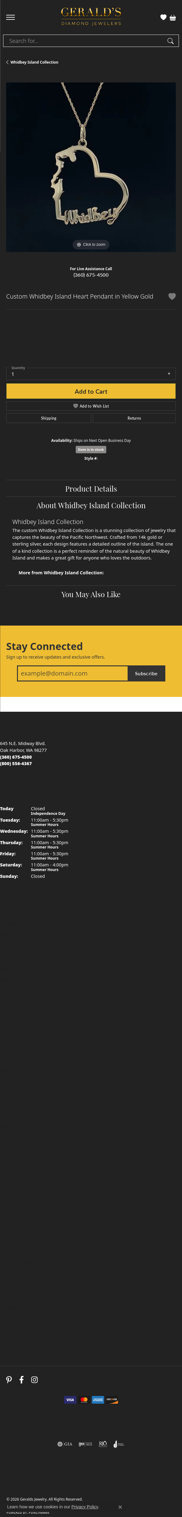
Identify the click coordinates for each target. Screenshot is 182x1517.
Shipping (49, 418)
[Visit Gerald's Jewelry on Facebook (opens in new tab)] (21, 1380)
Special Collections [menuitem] (19, 1026)
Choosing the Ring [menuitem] (19, 1104)
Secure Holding (16, 1297)
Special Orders (15, 1319)
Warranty (9, 1285)
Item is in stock (91, 449)
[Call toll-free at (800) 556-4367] (16, 763)
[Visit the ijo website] (85, 1444)
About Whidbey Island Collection (91, 505)
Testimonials (13, 1274)
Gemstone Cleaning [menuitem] (20, 1172)
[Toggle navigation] (10, 17)
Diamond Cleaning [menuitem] (19, 1161)
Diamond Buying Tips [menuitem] (22, 1093)
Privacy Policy (59, 1479)
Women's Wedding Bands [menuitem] (26, 946)
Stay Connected (44, 646)
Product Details (91, 488)
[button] (163, 17)
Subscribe (146, 673)
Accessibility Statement (41, 1485)
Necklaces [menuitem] (10, 992)
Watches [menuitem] (9, 1014)
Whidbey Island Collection (34, 62)
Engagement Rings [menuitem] (20, 924)
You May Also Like (91, 594)
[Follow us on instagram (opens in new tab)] (34, 1380)
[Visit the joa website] (119, 1444)
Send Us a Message (20, 1263)
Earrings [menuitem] (8, 980)
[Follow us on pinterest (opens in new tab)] (9, 1380)
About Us (9, 1240)
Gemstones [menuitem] (12, 958)
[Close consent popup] (120, 1507)
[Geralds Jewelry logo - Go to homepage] (91, 17)
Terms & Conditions (101, 1479)
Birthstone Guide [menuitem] (18, 1116)
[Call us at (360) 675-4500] (16, 757)
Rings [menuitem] (5, 969)
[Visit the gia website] (64, 1444)
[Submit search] (171, 41)
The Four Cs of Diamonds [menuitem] (26, 1082)
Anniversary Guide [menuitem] (19, 1184)
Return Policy (24, 1479)
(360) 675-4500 (91, 274)
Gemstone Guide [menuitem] (17, 1127)
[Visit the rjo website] (103, 1444)
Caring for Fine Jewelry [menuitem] (23, 1150)
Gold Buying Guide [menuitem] (19, 1195)
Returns (134, 418)
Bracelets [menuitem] (9, 1003)
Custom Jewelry (16, 1251)
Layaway (9, 1308)
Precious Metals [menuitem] (16, 1139)
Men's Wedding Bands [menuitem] (23, 935)
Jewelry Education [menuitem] (18, 1070)
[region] (91, 167)
